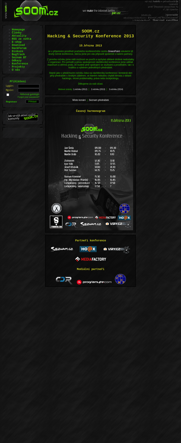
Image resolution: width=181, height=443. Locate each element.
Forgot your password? (29, 97)
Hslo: (10, 90)
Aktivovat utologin (29, 94)
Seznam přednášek (99, 100)
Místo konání (79, 100)
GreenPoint (114, 51)
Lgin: (10, 86)
